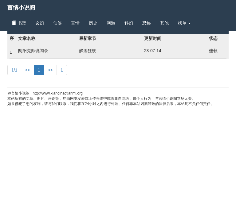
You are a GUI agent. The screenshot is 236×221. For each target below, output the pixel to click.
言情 (75, 23)
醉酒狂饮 (87, 50)
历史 (93, 23)
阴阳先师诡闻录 (33, 50)
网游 (111, 23)
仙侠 (57, 23)
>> (50, 70)
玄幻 (39, 23)
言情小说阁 (21, 8)
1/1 (14, 70)
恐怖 (146, 23)
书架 (19, 23)
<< (27, 70)
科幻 (128, 23)
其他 (164, 23)
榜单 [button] (184, 23)
